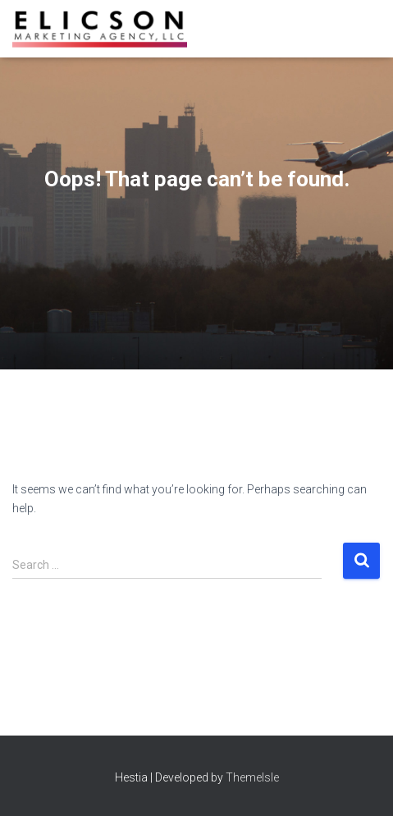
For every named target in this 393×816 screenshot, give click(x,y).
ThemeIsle (252, 777)
